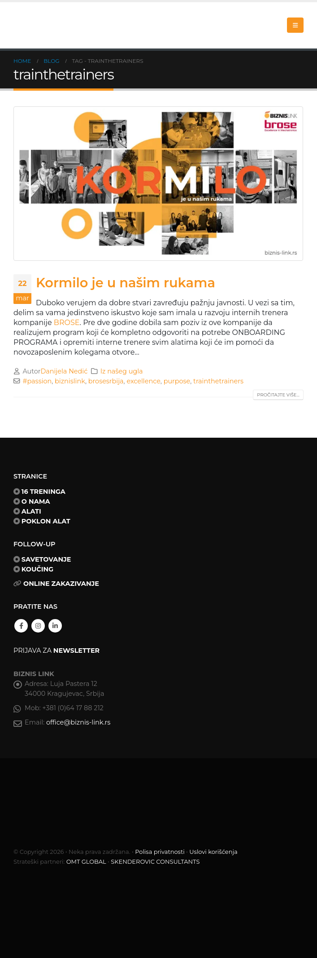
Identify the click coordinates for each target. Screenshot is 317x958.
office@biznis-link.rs (78, 722)
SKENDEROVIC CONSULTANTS (155, 861)
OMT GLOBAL (86, 861)
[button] (295, 25)
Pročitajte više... (278, 395)
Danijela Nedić (63, 371)
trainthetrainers (218, 381)
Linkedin (55, 626)
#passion (37, 381)
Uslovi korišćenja (213, 851)
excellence (143, 381)
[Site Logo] (58, 25)
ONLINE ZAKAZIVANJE (61, 584)
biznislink (70, 381)
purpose (177, 381)
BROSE (67, 322)
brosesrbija (106, 381)
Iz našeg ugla (121, 371)
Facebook (21, 626)
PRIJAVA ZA (56, 650)
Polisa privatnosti (160, 851)
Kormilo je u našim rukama (125, 282)
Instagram (38, 626)
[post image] (158, 183)
